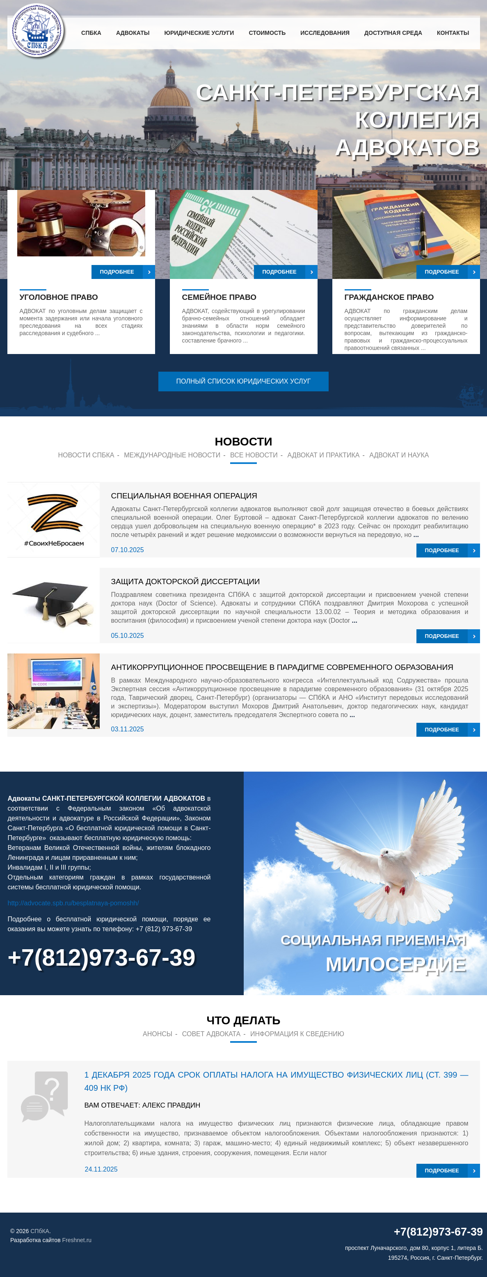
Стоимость (267, 33)
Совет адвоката (211, 1033)
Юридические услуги (199, 33)
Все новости (254, 455)
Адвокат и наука (399, 455)
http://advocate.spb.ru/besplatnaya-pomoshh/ (73, 903)
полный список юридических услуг (243, 381)
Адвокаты (132, 33)
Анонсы (157, 1033)
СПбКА (91, 33)
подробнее (442, 550)
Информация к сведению (297, 1033)
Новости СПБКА (86, 455)
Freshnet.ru (77, 1240)
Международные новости (172, 455)
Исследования (325, 33)
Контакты (453, 33)
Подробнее (117, 272)
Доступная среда (393, 33)
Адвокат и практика (324, 455)
